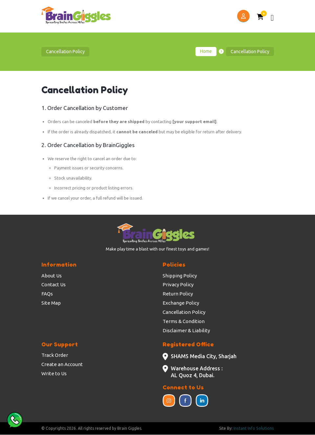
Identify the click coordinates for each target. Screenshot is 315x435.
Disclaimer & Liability (186, 330)
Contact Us (53, 284)
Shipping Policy (180, 275)
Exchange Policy (181, 303)
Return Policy (178, 293)
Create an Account (62, 364)
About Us (51, 275)
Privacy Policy (178, 284)
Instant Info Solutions (254, 428)
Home (206, 51)
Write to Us (54, 373)
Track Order (54, 355)
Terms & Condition (184, 321)
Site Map (51, 303)
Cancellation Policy (184, 312)
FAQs (47, 293)
